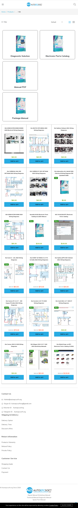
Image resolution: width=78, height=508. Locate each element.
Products (11, 12)
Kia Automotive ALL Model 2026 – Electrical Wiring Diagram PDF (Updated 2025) (63, 173)
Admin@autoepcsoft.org (13, 399)
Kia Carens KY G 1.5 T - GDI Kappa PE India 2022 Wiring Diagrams (14, 303)
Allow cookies (66, 505)
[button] (57, 22)
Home (4, 12)
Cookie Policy (53, 505)
